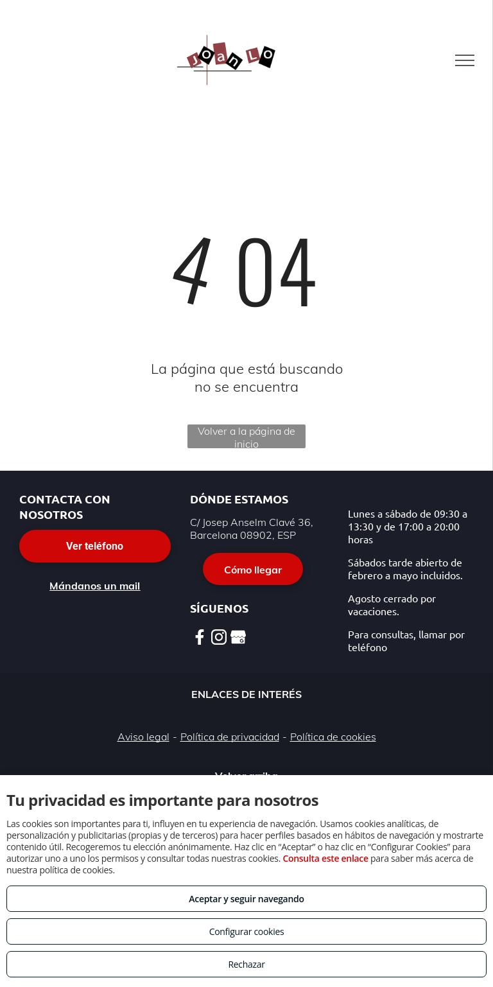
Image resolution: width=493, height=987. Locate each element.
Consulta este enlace (325, 858)
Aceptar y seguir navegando (246, 899)
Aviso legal (143, 736)
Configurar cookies (246, 931)
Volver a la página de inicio (246, 436)
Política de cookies (333, 736)
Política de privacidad (229, 736)
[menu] (464, 60)
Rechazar (246, 964)
